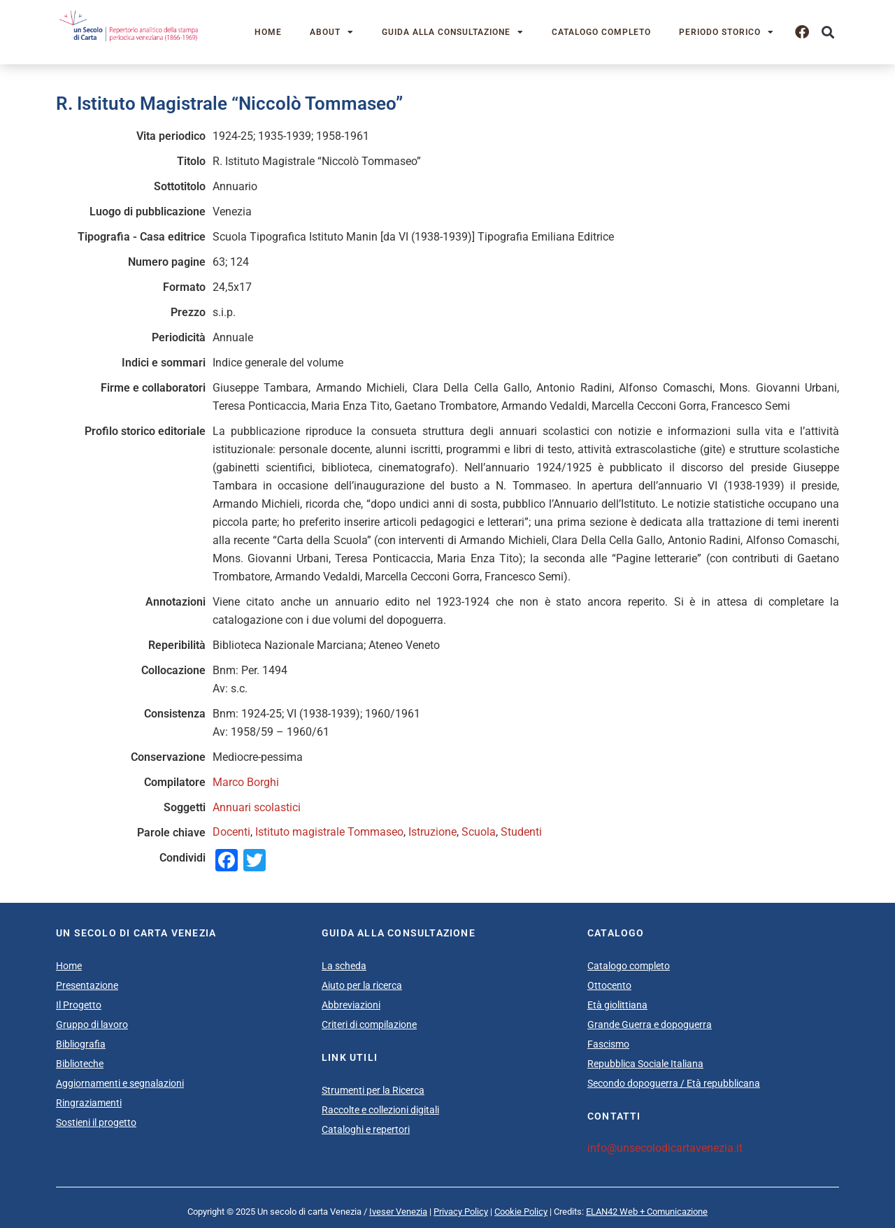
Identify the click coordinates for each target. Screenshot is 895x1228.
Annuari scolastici (257, 807)
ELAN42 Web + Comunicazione (647, 1211)
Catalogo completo (601, 32)
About (332, 32)
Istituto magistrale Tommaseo (329, 831)
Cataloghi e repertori (366, 1129)
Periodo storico (726, 32)
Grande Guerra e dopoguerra (649, 1024)
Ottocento (609, 985)
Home (268, 32)
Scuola (478, 831)
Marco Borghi (246, 782)
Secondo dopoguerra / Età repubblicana (673, 1083)
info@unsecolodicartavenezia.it (665, 1148)
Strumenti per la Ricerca (373, 1090)
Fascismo (608, 1044)
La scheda (344, 965)
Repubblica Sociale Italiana (645, 1063)
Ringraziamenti (89, 1102)
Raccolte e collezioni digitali (380, 1109)
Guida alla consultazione (453, 32)
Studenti (521, 831)
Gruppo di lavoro (92, 1024)
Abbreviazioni (351, 1005)
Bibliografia (81, 1044)
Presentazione (87, 985)
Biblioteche (79, 1063)
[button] (827, 32)
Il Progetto (78, 1005)
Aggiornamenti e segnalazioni (120, 1083)
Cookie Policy (520, 1211)
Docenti (231, 831)
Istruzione (432, 831)
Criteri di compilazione (369, 1024)
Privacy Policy (461, 1211)
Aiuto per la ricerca (362, 985)
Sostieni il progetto (96, 1122)
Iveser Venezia (398, 1211)
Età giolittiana (617, 1005)
